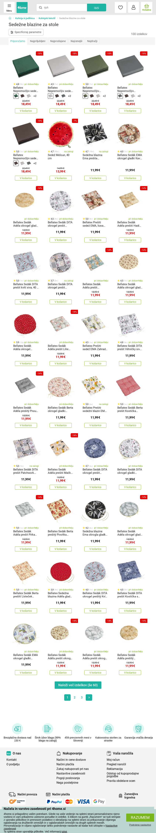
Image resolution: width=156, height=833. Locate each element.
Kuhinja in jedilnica (25, 18)
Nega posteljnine (67, 782)
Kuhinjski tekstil (47, 18)
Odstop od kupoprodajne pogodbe (123, 775)
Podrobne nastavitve (140, 824)
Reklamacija (115, 768)
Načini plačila (65, 764)
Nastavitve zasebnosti (70, 773)
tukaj (64, 831)
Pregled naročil (116, 764)
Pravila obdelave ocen (121, 780)
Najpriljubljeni (37, 41)
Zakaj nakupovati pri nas (72, 768)
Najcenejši (76, 41)
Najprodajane (58, 41)
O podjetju (13, 764)
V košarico (26, 110)
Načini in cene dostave (71, 759)
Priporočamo (17, 41)
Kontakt (11, 759)
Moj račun (113, 759)
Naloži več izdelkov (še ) (78, 685)
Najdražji (92, 41)
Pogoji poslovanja (68, 778)
